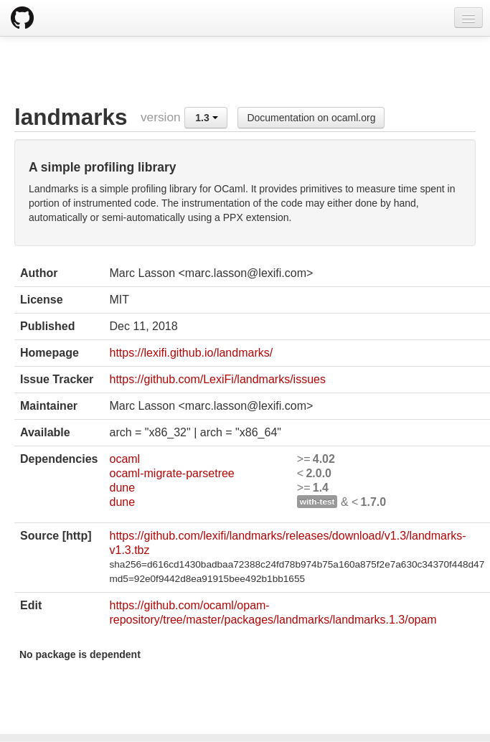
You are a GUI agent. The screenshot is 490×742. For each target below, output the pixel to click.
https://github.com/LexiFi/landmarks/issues (217, 379)
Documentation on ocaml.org (311, 117)
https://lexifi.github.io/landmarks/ (191, 353)
